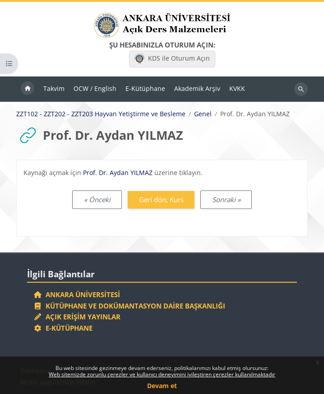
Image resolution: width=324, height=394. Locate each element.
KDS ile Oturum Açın (172, 58)
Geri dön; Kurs (161, 199)
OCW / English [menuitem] (95, 88)
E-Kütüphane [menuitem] (145, 88)
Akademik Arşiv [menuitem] (197, 88)
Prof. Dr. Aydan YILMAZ (118, 172)
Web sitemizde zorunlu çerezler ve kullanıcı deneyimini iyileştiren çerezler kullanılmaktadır (162, 374)
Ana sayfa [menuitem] (27, 89)
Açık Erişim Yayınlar (77, 316)
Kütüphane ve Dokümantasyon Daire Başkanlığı (129, 305)
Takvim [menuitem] (54, 88)
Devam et (162, 385)
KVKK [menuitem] (237, 88)
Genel (203, 114)
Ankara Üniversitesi (76, 294)
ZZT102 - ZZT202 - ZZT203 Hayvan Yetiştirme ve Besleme (100, 114)
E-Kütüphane (63, 327)
